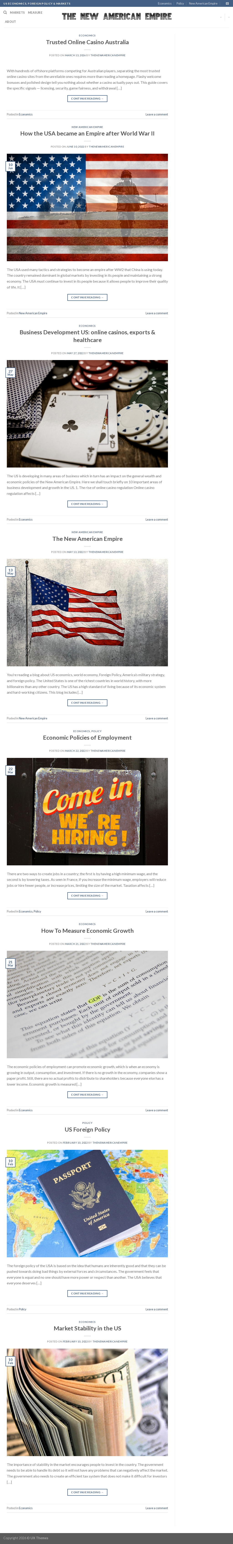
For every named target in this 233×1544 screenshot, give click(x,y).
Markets (17, 12)
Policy (180, 3)
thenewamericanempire (108, 55)
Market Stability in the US (87, 1328)
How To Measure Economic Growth (87, 930)
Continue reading (87, 98)
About (10, 21)
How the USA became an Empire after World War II (87, 133)
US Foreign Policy (87, 1129)
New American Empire (203, 3)
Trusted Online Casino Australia (87, 41)
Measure (35, 12)
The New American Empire (87, 538)
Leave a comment (157, 114)
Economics (165, 3)
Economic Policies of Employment (87, 737)
